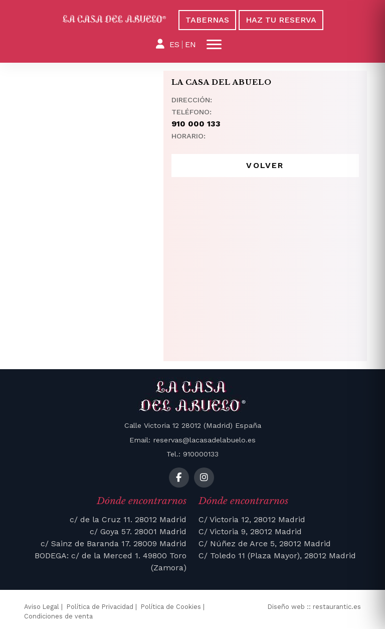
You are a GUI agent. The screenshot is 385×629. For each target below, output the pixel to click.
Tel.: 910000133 (192, 454)
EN (190, 44)
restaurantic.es (337, 606)
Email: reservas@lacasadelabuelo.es (192, 440)
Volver (265, 165)
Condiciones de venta (58, 616)
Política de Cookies (171, 606)
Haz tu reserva (281, 20)
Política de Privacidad (100, 606)
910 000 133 (196, 123)
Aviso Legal (41, 606)
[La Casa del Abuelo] (114, 19)
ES (174, 44)
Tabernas (207, 20)
